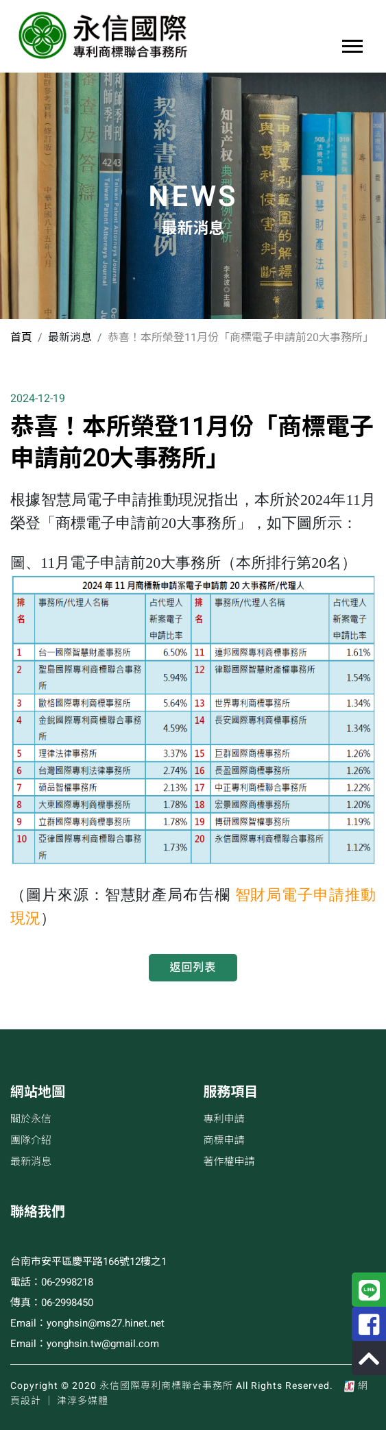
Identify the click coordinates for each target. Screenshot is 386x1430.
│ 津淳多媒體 (76, 1401)
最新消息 (30, 1161)
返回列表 (192, 967)
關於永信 (30, 1119)
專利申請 (224, 1119)
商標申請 (224, 1140)
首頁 (21, 337)
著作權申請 (229, 1161)
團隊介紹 (30, 1140)
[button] (351, 43)
